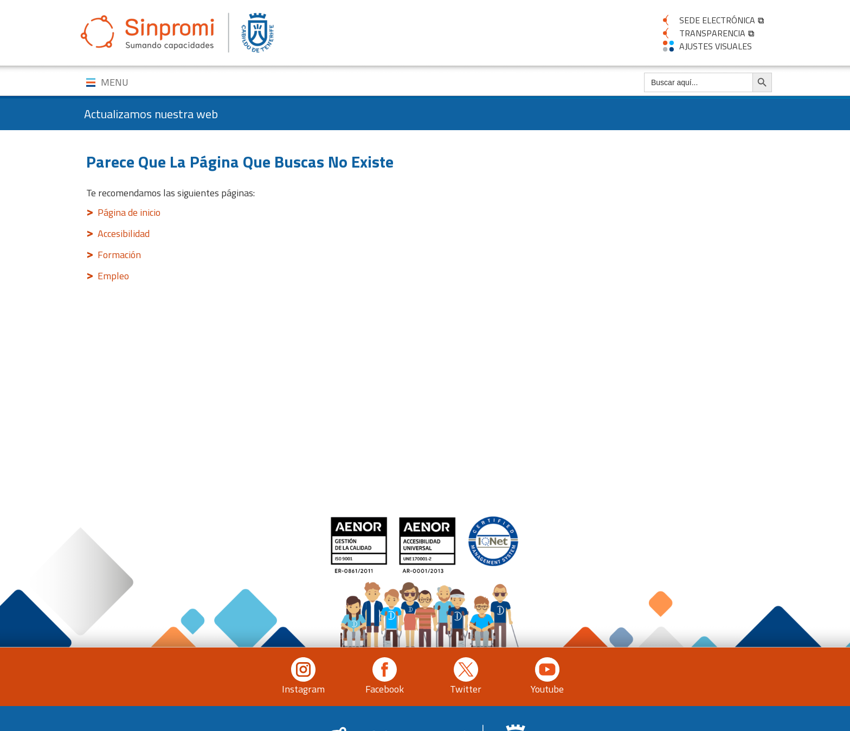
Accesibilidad (124, 233)
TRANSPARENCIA (712, 33)
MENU (114, 82)
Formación (119, 254)
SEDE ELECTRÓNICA (717, 20)
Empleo (113, 275)
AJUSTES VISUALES (715, 46)
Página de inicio (129, 212)
